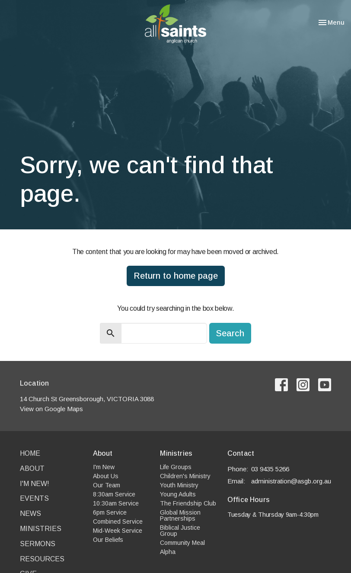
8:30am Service (114, 494)
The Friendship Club (188, 503)
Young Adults (178, 494)
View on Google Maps (51, 408)
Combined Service (118, 521)
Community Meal (182, 542)
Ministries (40, 528)
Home (30, 453)
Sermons (37, 543)
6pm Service (110, 512)
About (32, 468)
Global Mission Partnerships (180, 515)
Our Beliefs (108, 539)
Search (230, 333)
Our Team (106, 485)
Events (34, 498)
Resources (42, 559)
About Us (105, 476)
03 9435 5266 (270, 469)
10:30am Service (116, 503)
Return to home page (176, 275)
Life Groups (175, 467)
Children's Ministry (185, 476)
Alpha (168, 551)
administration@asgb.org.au (291, 481)
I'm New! (34, 483)
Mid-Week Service (117, 530)
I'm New (104, 467)
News (30, 513)
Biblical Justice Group (180, 530)
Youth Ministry (179, 485)
